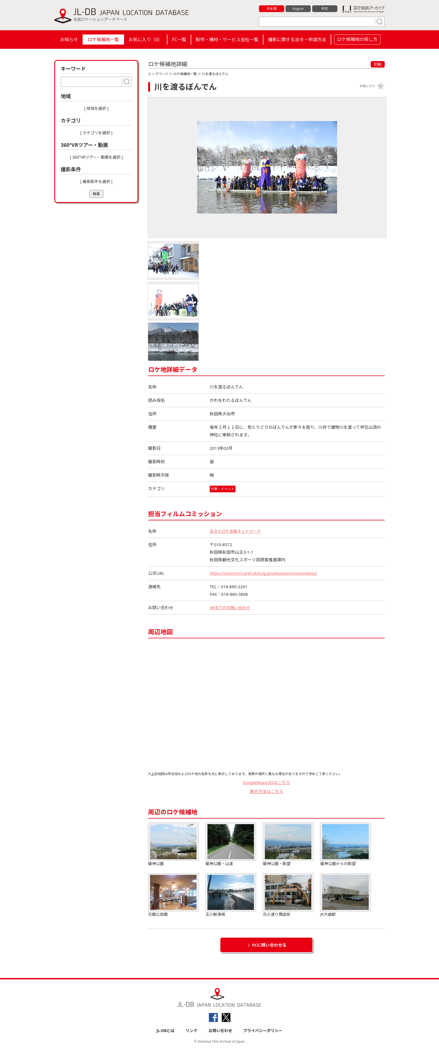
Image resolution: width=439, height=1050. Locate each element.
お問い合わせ (220, 1030)
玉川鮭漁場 (231, 895)
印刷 (378, 64)
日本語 (271, 8)
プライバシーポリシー (262, 1030)
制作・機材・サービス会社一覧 (227, 39)
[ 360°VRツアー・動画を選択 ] (96, 157)
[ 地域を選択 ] (96, 108)
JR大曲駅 (345, 895)
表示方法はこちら (266, 791)
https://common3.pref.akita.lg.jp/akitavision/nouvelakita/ (266, 573)
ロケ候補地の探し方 (357, 39)
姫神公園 (173, 844)
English (298, 8)
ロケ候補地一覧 (103, 39)
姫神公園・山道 (231, 844)
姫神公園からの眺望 (345, 844)
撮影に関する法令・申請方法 (297, 39)
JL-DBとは (166, 1030)
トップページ (158, 73)
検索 (96, 194)
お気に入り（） (145, 39)
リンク (191, 1030)
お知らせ (69, 39)
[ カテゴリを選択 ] (96, 132)
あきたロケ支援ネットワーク (237, 531)
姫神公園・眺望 (288, 844)
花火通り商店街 (288, 895)
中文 (324, 8)
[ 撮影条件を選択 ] (96, 181)
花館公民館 (173, 895)
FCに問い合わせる (269, 945)
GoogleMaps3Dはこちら (266, 782)
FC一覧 (179, 39)
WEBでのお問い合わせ (231, 607)
